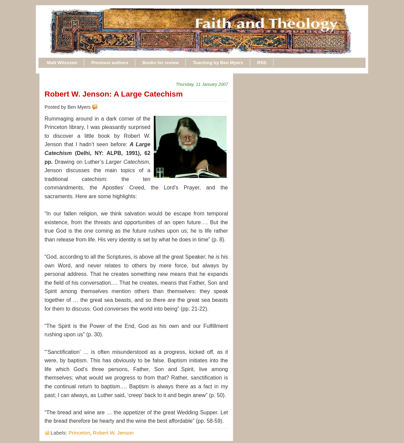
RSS (261, 62)
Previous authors (109, 62)
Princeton (79, 433)
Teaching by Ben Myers (218, 62)
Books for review (160, 62)
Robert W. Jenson (113, 433)
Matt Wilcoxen (62, 62)
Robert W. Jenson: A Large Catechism (114, 93)
